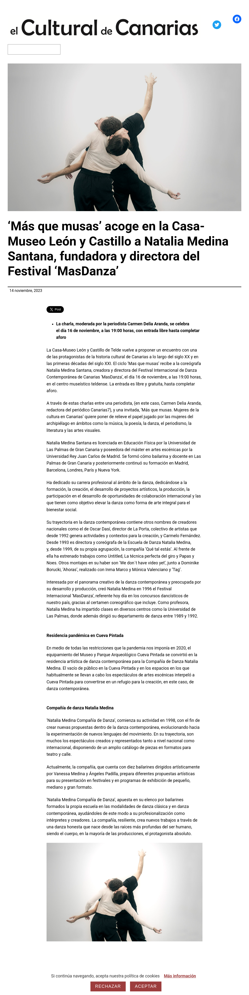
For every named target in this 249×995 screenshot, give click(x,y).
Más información (180, 976)
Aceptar (146, 986)
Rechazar (108, 986)
